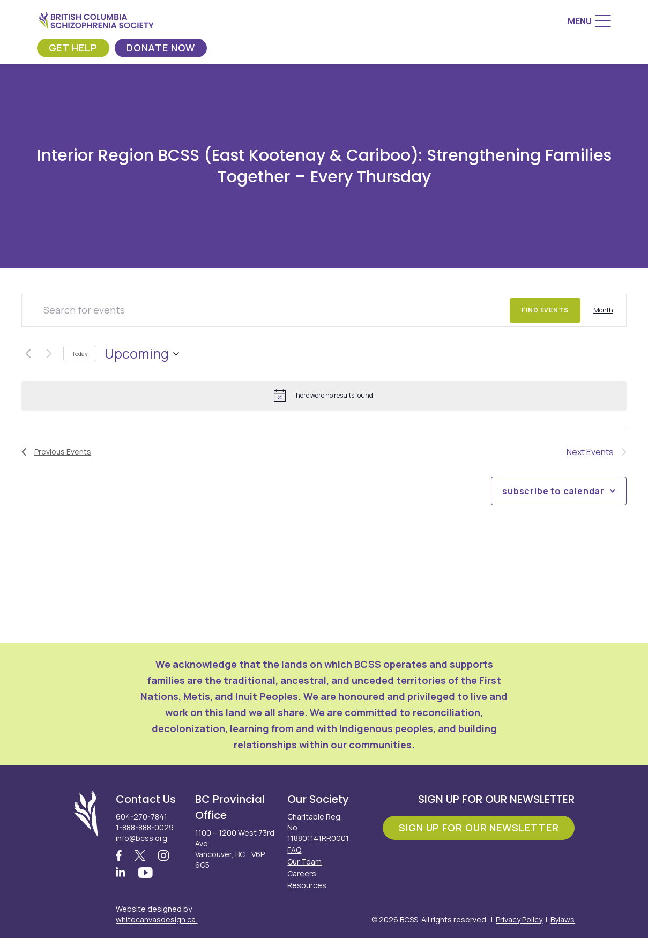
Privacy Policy (519, 919)
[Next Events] (48, 353)
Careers (301, 873)
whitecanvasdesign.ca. (156, 919)
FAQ (294, 850)
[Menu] (589, 20)
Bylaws (562, 919)
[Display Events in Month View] (603, 310)
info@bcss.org (141, 838)
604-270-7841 (141, 817)
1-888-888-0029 (145, 827)
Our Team (304, 862)
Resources (306, 885)
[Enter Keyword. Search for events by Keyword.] (266, 310)
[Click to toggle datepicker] (142, 353)
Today (80, 353)
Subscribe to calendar (553, 491)
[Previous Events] (27, 353)
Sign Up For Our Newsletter (478, 827)
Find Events (545, 310)
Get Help (73, 47)
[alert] (324, 396)
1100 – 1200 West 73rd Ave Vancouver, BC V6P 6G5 (234, 849)
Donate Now (160, 47)
